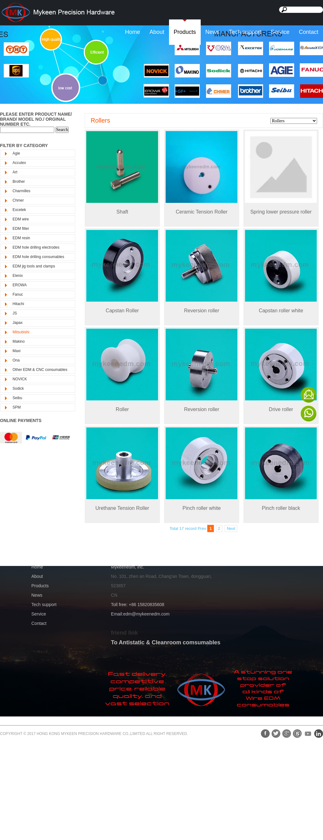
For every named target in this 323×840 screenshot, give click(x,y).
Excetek (19, 210)
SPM (17, 407)
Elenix (18, 275)
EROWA (20, 285)
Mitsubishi (21, 332)
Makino (19, 341)
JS (15, 313)
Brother (19, 181)
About (157, 32)
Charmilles (21, 191)
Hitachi (18, 304)
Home (132, 32)
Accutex (19, 163)
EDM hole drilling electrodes (36, 247)
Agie (16, 153)
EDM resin (21, 238)
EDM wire (21, 219)
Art (15, 172)
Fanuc (18, 294)
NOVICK (20, 379)
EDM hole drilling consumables (38, 257)
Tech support (245, 32)
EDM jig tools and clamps (34, 266)
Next (231, 528)
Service (280, 32)
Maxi (16, 351)
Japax (18, 322)
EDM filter (21, 228)
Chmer (18, 200)
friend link (124, 633)
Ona (16, 360)
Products (185, 32)
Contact (308, 32)
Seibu (17, 398)
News (212, 32)
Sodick (18, 388)
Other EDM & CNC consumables (40, 369)
